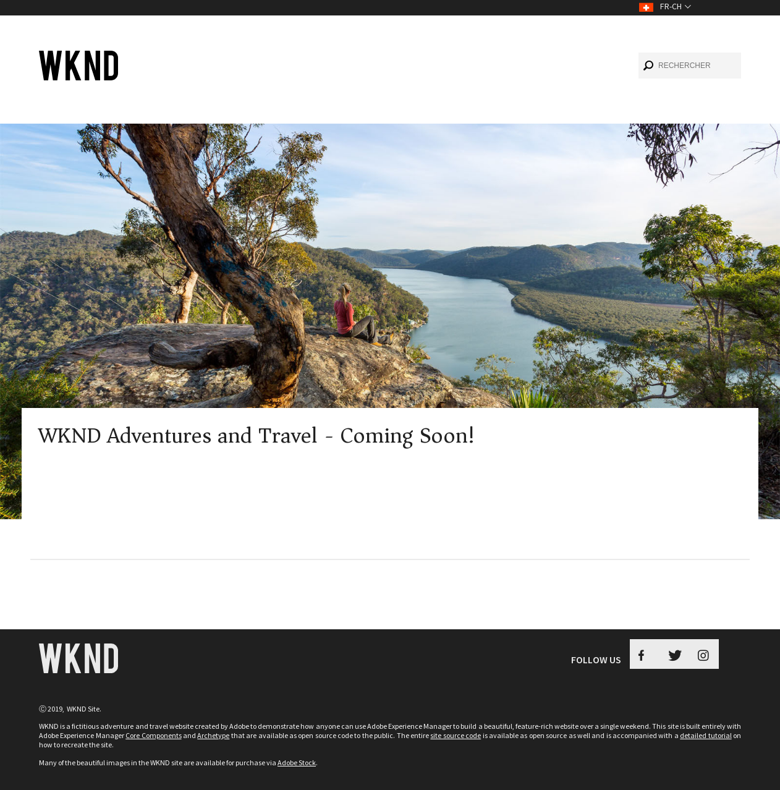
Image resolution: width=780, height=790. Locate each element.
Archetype (213, 735)
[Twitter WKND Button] (674, 654)
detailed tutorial (705, 735)
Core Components (153, 735)
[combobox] (689, 66)
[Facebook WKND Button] (644, 654)
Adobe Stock (297, 762)
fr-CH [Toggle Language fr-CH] (671, 6)
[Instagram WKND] (704, 654)
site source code (455, 735)
